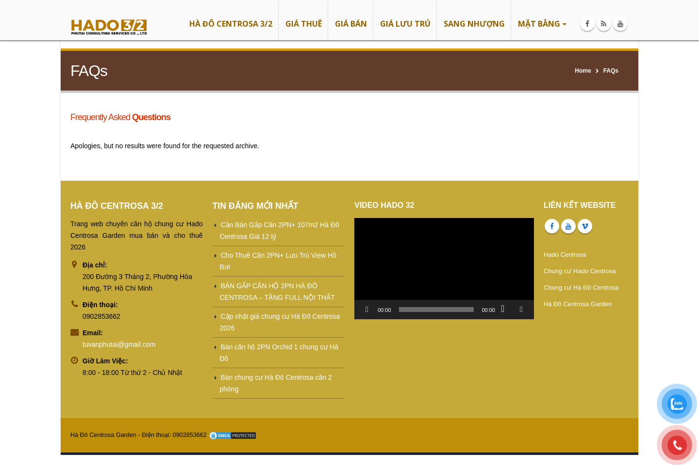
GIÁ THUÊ (303, 23)
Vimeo (585, 226)
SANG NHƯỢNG (474, 23)
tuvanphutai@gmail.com (119, 344)
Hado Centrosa (565, 254)
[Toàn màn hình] (521, 309)
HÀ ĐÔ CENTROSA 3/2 (230, 23)
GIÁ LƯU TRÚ (405, 23)
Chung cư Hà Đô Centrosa (581, 287)
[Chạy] (367, 309)
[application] (444, 268)
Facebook (552, 226)
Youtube (568, 226)
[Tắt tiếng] (506, 309)
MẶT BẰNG (539, 23)
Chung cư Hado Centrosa (580, 271)
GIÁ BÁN (351, 23)
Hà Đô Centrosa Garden (578, 304)
